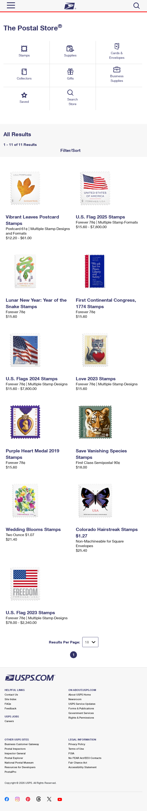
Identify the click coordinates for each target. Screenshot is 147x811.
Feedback (10, 708)
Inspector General (15, 753)
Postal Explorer (14, 757)
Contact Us (11, 694)
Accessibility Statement (82, 767)
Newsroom (75, 699)
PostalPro (10, 771)
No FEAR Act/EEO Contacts (84, 757)
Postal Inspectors (15, 748)
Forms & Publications (81, 708)
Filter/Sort (69, 150)
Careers (9, 721)
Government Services (81, 712)
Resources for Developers (20, 767)
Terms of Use (76, 748)
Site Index (10, 699)
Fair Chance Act (77, 762)
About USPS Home (79, 694)
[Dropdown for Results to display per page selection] (90, 642)
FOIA (71, 753)
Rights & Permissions (81, 717)
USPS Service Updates (81, 703)
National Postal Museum (19, 762)
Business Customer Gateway (22, 744)
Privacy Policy (76, 744)
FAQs (8, 703)
